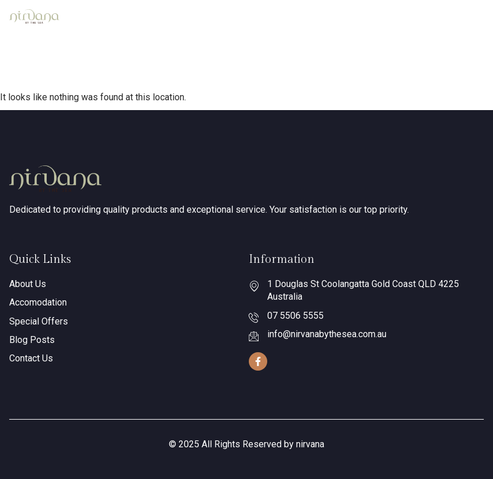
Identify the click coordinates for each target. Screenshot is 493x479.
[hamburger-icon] (471, 17)
